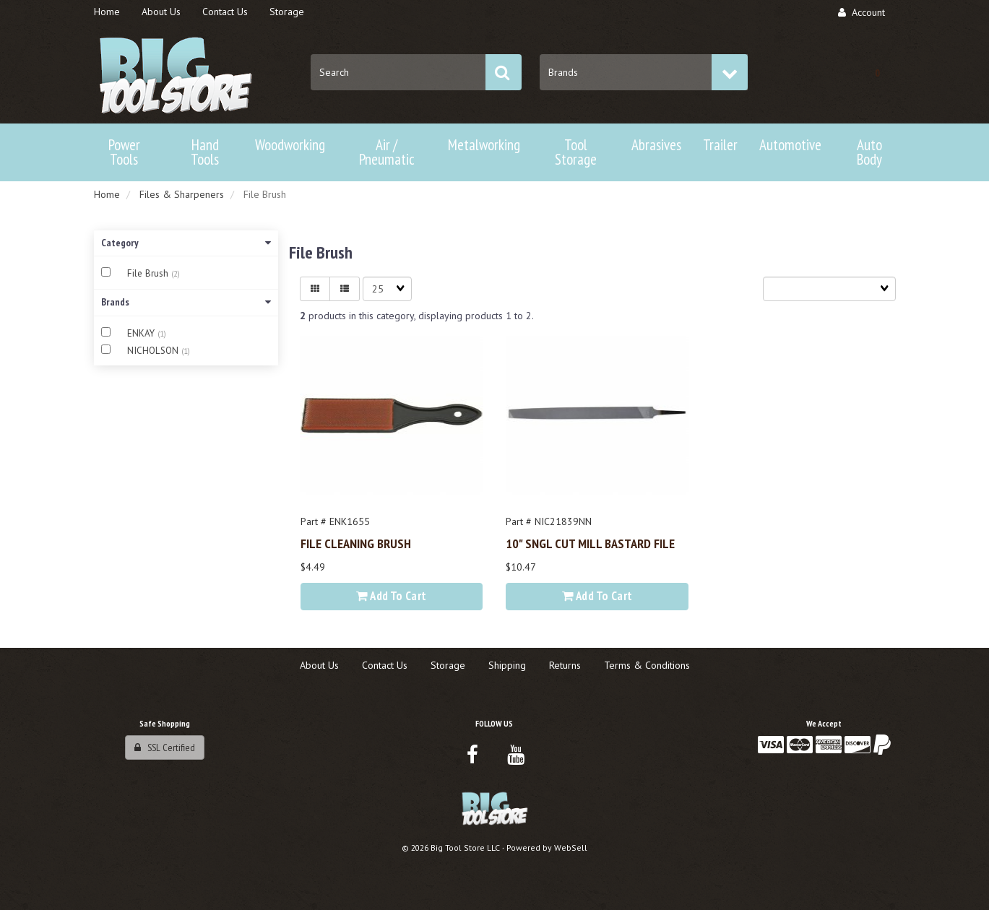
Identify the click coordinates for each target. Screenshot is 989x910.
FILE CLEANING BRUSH (356, 543)
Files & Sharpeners (181, 194)
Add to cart (391, 596)
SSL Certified (164, 747)
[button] (878, 72)
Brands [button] (186, 301)
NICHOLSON (154, 350)
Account (861, 12)
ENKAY (142, 333)
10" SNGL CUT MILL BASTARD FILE (590, 543)
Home (107, 194)
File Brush (149, 273)
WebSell (570, 847)
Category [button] (186, 242)
